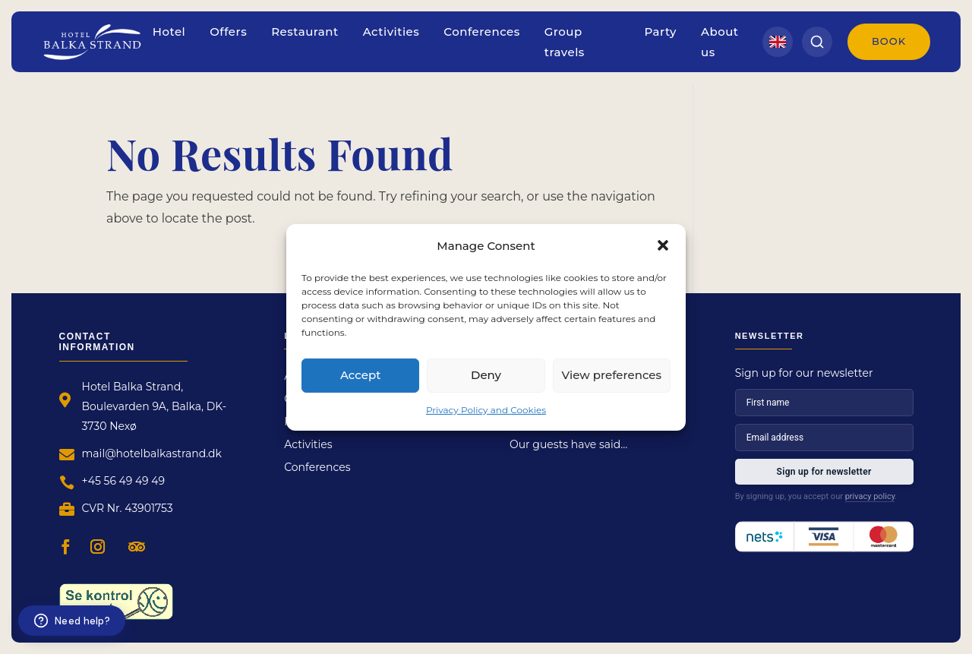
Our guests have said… (568, 445)
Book (889, 41)
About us (720, 41)
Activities (391, 31)
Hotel (169, 31)
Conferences (481, 31)
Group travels (564, 41)
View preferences (611, 375)
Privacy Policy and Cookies (486, 409)
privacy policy (870, 496)
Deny (486, 375)
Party (661, 31)
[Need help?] (71, 620)
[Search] (817, 42)
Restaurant (305, 31)
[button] (663, 245)
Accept (360, 375)
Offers (228, 31)
